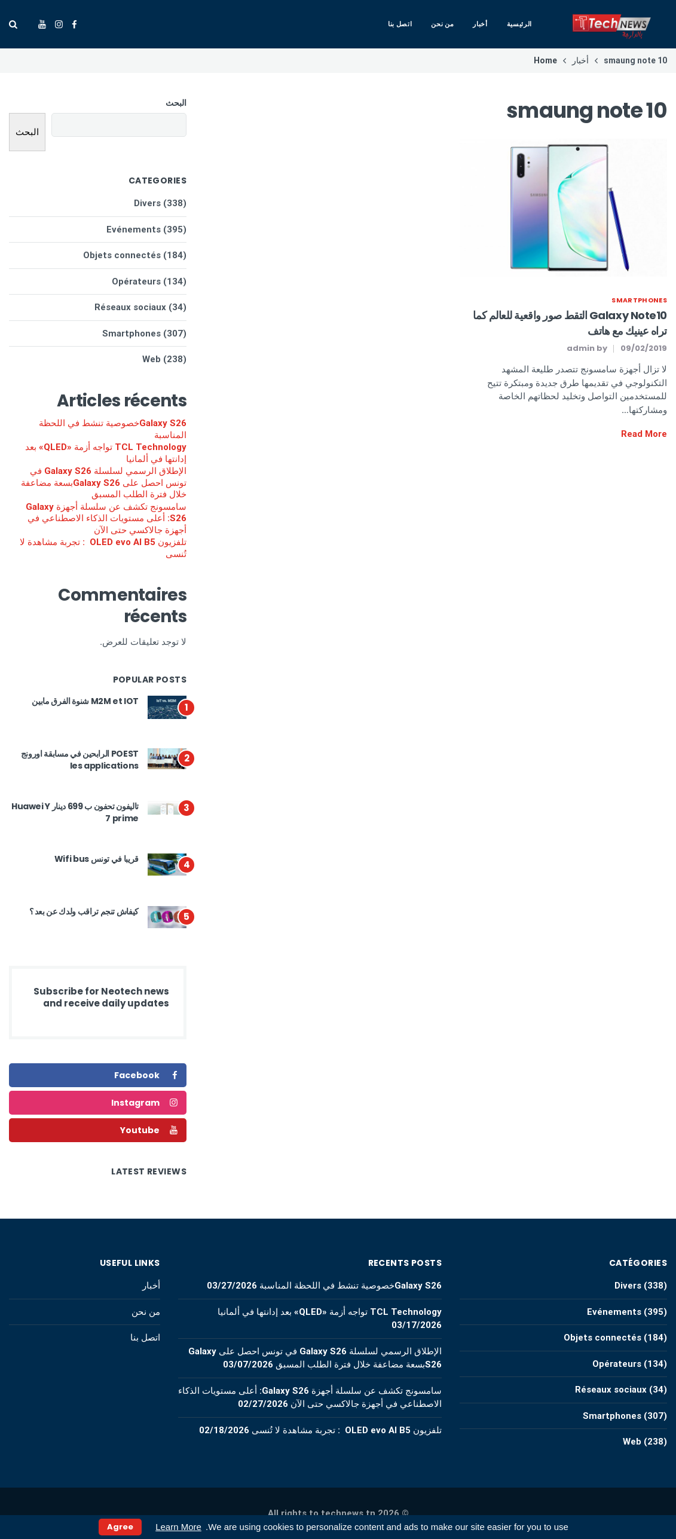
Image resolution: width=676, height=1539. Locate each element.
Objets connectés (122, 255)
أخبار (480, 24)
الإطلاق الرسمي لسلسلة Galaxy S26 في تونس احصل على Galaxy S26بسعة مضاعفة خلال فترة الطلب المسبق (103, 483)
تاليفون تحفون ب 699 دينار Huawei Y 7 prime (75, 812)
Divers (147, 203)
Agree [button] (120, 1526)
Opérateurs (136, 281)
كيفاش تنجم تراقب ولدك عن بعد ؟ (84, 911)
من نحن (442, 24)
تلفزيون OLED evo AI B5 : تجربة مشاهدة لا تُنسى (103, 548)
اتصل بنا (400, 24)
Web (151, 359)
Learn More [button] (178, 1527)
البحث (176, 103)
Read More (644, 434)
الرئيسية (519, 24)
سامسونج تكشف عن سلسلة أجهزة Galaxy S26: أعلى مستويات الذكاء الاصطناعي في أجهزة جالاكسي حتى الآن (106, 518)
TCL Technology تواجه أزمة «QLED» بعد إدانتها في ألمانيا (105, 453)
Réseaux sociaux (130, 307)
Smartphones (639, 300)
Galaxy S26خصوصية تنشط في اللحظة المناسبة (112, 429)
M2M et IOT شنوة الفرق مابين (85, 701)
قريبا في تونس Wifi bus (96, 859)
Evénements (133, 229)
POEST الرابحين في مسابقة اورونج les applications (80, 760)
